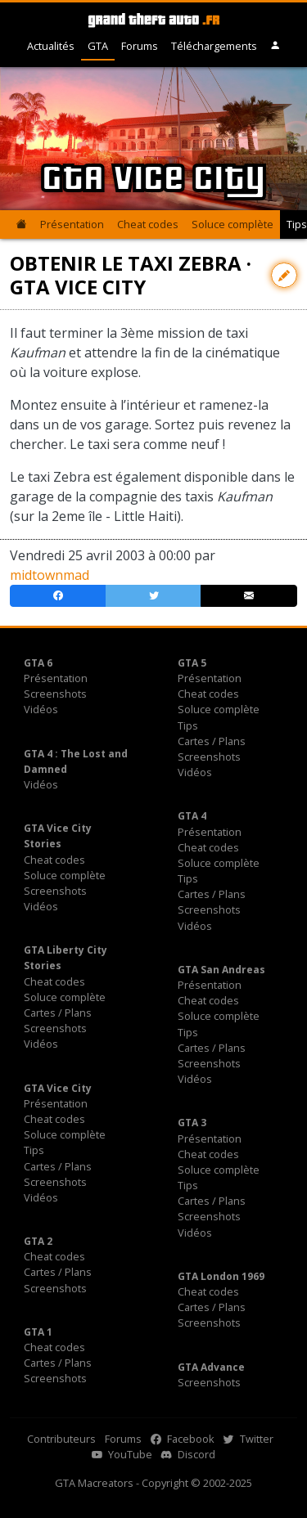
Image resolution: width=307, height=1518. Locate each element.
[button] (275, 46)
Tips (188, 725)
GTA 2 (38, 1241)
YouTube (122, 1454)
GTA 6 (38, 663)
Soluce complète (232, 224)
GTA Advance (211, 1367)
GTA (98, 45)
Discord (188, 1454)
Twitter (248, 1438)
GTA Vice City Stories (58, 836)
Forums (139, 45)
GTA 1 (38, 1332)
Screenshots (55, 693)
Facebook (182, 1438)
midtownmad (49, 575)
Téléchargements (214, 45)
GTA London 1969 (221, 1276)
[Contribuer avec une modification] (284, 275)
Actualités (50, 45)
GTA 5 (192, 663)
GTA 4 (192, 816)
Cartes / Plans (212, 741)
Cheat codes (147, 224)
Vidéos (41, 709)
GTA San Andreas (221, 970)
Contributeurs (61, 1438)
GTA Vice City (58, 1088)
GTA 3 (192, 1123)
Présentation (72, 224)
